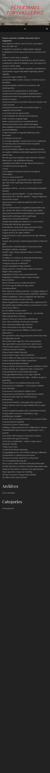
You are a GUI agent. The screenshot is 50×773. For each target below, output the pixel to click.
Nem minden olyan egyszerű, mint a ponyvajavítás (21, 341)
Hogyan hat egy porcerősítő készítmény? (18, 230)
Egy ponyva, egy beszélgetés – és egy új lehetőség (22, 194)
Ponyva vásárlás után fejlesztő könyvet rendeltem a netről (24, 366)
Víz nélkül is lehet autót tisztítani (14, 477)
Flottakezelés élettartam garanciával (16, 224)
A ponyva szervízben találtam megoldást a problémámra (24, 68)
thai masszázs (14, 587)
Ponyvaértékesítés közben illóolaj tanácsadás (19, 372)
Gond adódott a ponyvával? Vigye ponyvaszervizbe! (22, 227)
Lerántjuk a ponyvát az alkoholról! (15, 263)
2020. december (8, 493)
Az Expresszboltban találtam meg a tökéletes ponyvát (23, 149)
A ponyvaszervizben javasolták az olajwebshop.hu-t (22, 93)
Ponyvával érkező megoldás (13, 422)
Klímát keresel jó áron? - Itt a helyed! (16, 260)
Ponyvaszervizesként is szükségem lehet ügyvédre (22, 402)
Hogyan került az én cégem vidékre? (16, 232)
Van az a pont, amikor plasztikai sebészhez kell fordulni (23, 463)
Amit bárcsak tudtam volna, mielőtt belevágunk (20, 124)
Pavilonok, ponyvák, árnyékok (13, 349)
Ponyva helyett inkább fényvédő (14, 352)
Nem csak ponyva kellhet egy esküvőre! (17, 324)
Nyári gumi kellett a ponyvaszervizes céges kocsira (22, 344)
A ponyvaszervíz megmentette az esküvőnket (20, 91)
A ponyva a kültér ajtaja (11, 66)
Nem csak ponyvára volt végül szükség (17, 327)
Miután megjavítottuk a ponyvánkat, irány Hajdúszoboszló (24, 302)
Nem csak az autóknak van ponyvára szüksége (20, 321)
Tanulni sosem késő (9, 447)
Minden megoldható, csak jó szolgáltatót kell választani (23, 296)
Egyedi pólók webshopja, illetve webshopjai (19, 216)
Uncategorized (8, 508)
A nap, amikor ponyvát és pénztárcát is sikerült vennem (23, 60)
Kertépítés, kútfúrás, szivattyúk (14, 249)
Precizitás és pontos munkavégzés (15, 424)
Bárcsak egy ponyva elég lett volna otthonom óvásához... (24, 157)
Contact (5, 169)
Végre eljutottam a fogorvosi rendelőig (17, 472)
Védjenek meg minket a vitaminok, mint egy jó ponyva (23, 469)
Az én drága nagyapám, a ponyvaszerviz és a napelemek (24, 141)
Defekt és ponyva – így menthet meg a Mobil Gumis (22, 180)
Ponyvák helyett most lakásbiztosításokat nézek (20, 383)
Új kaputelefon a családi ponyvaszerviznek (18, 455)
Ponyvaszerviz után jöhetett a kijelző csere (19, 391)
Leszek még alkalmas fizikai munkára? (16, 266)
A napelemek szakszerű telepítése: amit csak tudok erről (24, 63)
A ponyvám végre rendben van (14, 77)
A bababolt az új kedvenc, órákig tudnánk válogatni (21, 49)
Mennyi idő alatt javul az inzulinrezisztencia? (19, 283)
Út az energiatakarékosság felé (14, 461)
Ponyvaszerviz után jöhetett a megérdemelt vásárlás (22, 394)
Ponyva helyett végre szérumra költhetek (18, 355)
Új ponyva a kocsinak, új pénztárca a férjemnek (20, 458)
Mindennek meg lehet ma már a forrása (17, 299)
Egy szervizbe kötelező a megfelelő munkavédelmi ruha (23, 207)
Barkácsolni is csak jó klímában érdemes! (17, 160)
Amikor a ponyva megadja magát (14, 118)
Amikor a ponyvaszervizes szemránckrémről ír (20, 121)
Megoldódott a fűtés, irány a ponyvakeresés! (19, 274)
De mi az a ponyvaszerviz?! (12, 177)
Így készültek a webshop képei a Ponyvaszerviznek (22, 246)
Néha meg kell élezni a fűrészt (14, 316)
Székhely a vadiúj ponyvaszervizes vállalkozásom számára (24, 427)
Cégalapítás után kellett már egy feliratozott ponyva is (23, 163)
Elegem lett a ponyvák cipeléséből (15, 219)
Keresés (43, 721)
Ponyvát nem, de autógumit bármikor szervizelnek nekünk (24, 419)
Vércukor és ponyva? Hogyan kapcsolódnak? (19, 474)
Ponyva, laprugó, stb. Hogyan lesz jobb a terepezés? (22, 369)
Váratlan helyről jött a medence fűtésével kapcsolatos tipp (24, 466)
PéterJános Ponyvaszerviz (25, 11)
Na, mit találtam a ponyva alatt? (14, 310)
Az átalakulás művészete (11, 138)
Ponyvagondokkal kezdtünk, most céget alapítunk (21, 374)
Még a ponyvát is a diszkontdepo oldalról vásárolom (22, 269)
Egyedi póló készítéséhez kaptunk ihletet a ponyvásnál (23, 213)
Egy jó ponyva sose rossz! (12, 738)
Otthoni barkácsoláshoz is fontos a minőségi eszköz (22, 347)
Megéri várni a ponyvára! (11, 271)
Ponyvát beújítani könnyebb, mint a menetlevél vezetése (24, 410)
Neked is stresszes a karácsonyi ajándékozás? (20, 319)
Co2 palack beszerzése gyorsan (14, 166)
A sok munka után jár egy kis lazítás (15, 113)
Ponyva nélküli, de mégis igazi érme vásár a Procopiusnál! (24, 358)
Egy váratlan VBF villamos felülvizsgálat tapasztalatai (22, 210)
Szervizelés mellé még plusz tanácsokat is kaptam (21, 436)
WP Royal (34, 769)
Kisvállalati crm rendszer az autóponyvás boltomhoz (22, 258)
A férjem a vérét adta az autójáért (15, 57)
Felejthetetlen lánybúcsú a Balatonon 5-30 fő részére (22, 221)
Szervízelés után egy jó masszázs (15, 438)
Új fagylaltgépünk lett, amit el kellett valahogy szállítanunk (24, 452)
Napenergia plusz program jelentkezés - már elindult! (22, 313)
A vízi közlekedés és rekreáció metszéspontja (20, 116)
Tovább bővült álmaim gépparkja (14, 449)
